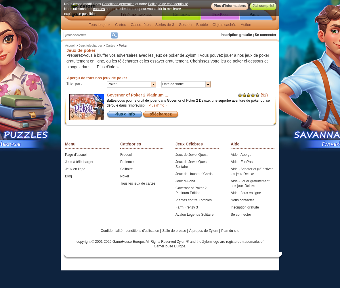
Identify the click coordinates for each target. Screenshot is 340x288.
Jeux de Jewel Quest (191, 155)
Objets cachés (224, 24)
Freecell (126, 155)
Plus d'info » (108, 67)
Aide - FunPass (242, 162)
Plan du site (230, 231)
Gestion (185, 24)
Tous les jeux (99, 24)
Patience (127, 162)
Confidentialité (112, 231)
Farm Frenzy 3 (186, 207)
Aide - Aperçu (241, 155)
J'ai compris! (263, 6)
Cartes (120, 24)
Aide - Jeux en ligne (246, 193)
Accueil (70, 45)
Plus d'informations (230, 6)
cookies (99, 9)
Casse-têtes (140, 24)
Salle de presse (174, 231)
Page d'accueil (76, 155)
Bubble (202, 24)
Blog (68, 176)
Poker (124, 176)
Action (246, 24)
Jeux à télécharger (79, 162)
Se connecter (265, 35)
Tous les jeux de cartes (137, 183)
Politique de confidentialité (168, 4)
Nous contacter (242, 200)
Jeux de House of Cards (194, 174)
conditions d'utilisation (143, 231)
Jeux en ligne (75, 169)
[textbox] (87, 35)
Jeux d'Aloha (185, 181)
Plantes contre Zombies (193, 200)
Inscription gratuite (236, 35)
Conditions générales (118, 4)
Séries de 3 (164, 24)
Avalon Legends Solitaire (194, 215)
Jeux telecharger (90, 45)
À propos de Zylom (204, 231)
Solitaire (126, 169)
